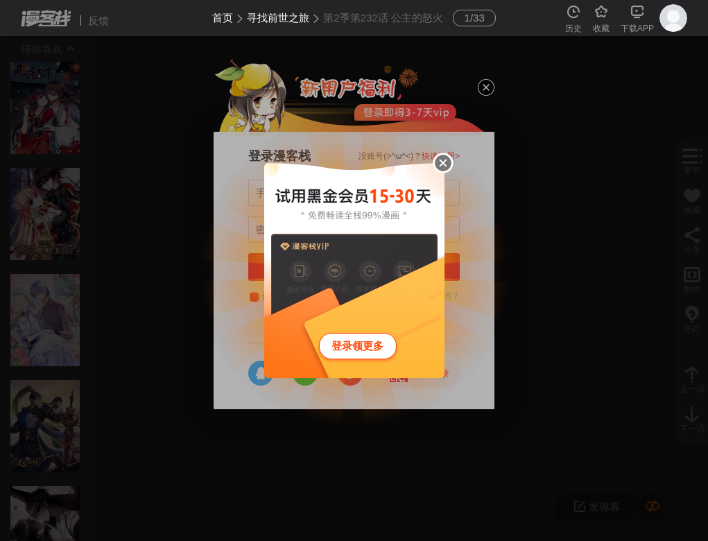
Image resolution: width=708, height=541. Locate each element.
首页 (222, 18)
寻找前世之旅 (278, 18)
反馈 (98, 20)
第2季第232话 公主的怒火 (383, 18)
